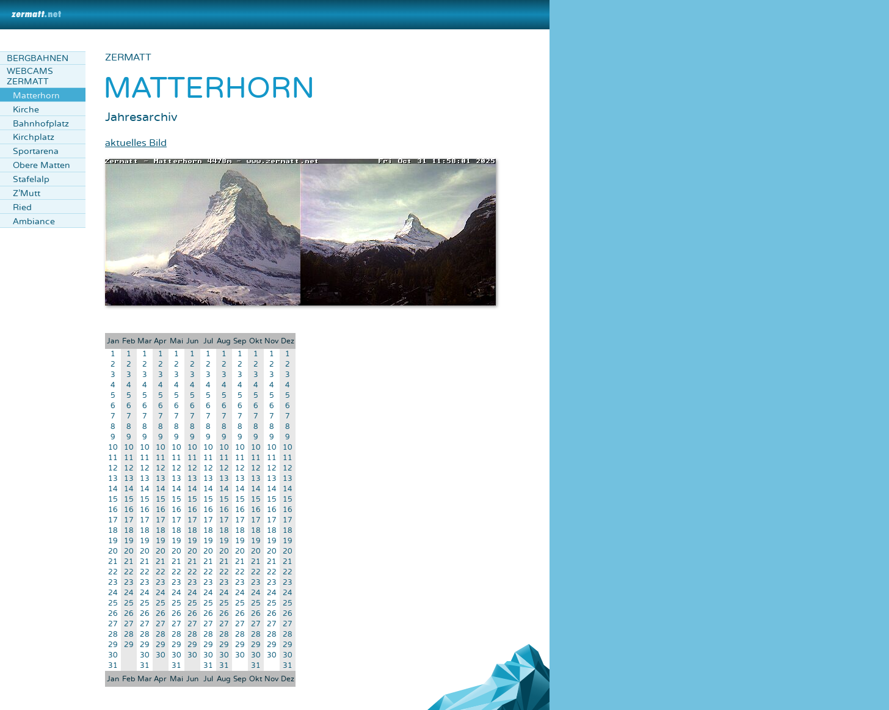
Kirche (26, 109)
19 (113, 541)
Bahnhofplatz (41, 124)
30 (113, 655)
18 (113, 530)
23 (113, 582)
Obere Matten (41, 165)
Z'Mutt (26, 193)
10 (113, 447)
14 (113, 489)
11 (113, 458)
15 (113, 499)
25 (113, 603)
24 (113, 593)
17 (113, 520)
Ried (22, 207)
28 (113, 634)
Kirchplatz (33, 137)
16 (113, 509)
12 (113, 468)
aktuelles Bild (136, 143)
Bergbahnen (37, 58)
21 (113, 561)
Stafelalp (31, 179)
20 (113, 551)
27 (113, 624)
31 (113, 665)
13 (113, 478)
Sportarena (36, 151)
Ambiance (34, 221)
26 (113, 613)
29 (113, 645)
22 (113, 572)
